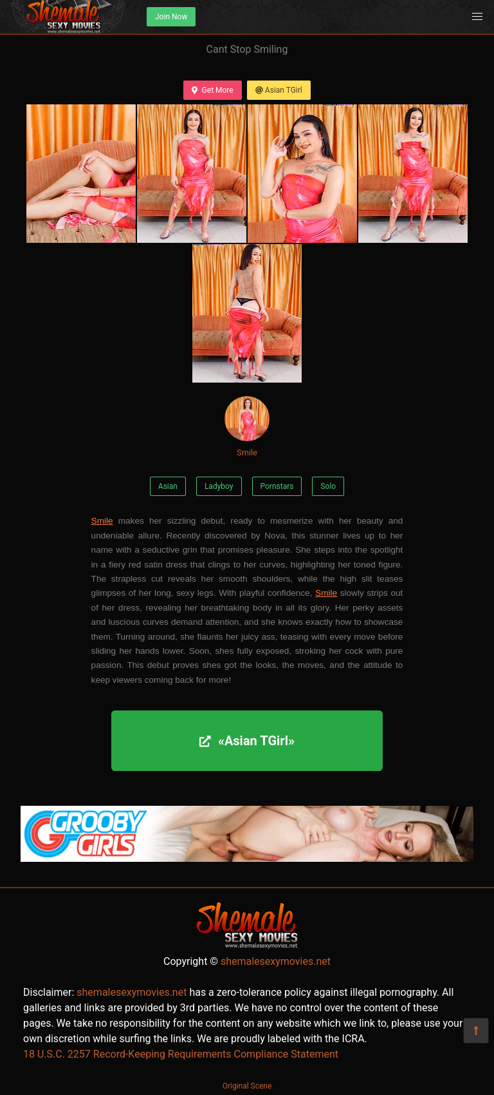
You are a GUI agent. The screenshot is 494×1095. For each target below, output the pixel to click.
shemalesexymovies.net (276, 961)
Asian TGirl (278, 90)
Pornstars (277, 486)
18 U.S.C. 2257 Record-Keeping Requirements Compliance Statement (180, 1054)
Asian (168, 486)
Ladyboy (219, 486)
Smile (247, 426)
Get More (212, 90)
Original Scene (247, 1085)
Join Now (171, 16)
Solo (328, 486)
